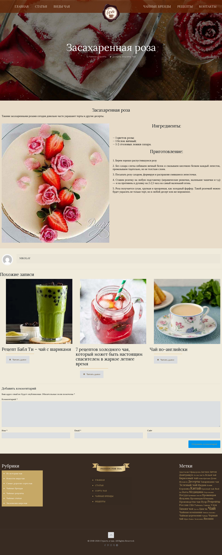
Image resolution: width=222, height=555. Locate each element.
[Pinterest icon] (108, 545)
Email (77, 430)
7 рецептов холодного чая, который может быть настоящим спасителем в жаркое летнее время (109, 356)
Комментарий (10, 399)
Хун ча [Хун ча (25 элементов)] (196, 509)
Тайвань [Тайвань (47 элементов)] (198, 505)
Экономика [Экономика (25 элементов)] (198, 519)
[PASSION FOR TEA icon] (117, 545)
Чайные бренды (14, 488)
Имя (4, 430)
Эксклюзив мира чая (16, 503)
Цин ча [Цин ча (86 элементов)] (203, 508)
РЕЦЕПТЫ (100, 501)
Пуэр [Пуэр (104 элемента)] (204, 501)
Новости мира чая (15, 478)
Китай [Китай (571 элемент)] (195, 488)
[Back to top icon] (111, 535)
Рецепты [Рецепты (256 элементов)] (213, 502)
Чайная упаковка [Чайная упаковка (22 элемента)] (209, 513)
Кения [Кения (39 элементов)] (209, 485)
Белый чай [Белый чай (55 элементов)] (210, 475)
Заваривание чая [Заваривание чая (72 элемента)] (210, 481)
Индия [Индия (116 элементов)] (202, 485)
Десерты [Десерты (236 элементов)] (194, 481)
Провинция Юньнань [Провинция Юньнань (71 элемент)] (201, 498)
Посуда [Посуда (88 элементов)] (183, 495)
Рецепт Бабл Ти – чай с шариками (36, 349)
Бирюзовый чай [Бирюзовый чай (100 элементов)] (188, 478)
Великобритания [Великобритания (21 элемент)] (204, 478)
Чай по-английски (168, 349)
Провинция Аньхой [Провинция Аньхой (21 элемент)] (194, 495)
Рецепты (126, 56)
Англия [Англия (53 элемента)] (205, 472)
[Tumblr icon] (114, 545)
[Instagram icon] (111, 545)
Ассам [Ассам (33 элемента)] (196, 475)
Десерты (116, 56)
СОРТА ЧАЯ (101, 491)
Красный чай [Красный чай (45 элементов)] (207, 489)
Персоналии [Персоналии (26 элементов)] (209, 492)
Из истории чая (14, 473)
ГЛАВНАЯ (100, 480)
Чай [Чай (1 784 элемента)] (211, 508)
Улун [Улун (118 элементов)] (214, 505)
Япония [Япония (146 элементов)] (209, 518)
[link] (55, 183)
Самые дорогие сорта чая (19, 483)
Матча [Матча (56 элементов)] (185, 492)
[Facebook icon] (105, 545)
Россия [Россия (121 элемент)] (183, 505)
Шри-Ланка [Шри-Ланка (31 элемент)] (189, 519)
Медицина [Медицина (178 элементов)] (196, 492)
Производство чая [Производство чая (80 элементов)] (189, 501)
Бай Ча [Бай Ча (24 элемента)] (202, 475)
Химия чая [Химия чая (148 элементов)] (186, 508)
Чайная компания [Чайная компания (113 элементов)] (190, 512)
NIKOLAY (24, 258)
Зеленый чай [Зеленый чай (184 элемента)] (188, 485)
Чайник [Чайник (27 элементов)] (205, 516)
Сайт (149, 430)
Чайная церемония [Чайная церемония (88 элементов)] (190, 515)
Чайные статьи (14, 498)
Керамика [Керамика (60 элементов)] (184, 488)
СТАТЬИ (99, 485)
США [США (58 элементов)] (191, 505)
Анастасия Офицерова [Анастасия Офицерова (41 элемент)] (189, 472)
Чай (134, 56)
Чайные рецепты (97, 56)
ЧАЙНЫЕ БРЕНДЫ (104, 496)
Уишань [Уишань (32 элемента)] (206, 505)
